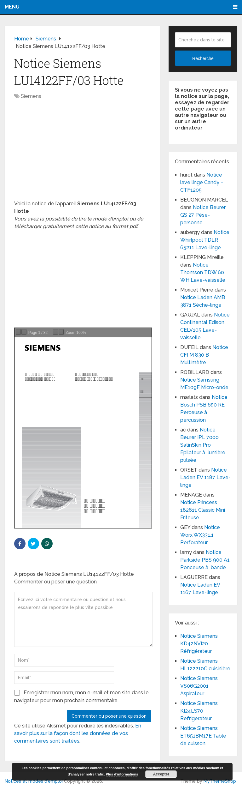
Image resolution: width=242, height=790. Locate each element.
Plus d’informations (122, 774)
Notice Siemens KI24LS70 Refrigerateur (199, 710)
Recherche (203, 58)
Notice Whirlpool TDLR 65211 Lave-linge (204, 239)
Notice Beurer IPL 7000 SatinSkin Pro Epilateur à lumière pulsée (202, 445)
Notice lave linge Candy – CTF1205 (201, 182)
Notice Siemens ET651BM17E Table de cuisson (203, 735)
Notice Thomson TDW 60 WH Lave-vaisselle (202, 272)
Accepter (161, 774)
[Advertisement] (82, 153)
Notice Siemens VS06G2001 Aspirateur (199, 686)
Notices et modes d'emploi (34, 781)
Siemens (31, 96)
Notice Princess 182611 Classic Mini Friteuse (202, 510)
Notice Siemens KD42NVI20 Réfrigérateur (199, 643)
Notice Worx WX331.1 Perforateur (200, 535)
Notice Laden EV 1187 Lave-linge (205, 477)
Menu (12, 7)
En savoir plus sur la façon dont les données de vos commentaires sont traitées (77, 733)
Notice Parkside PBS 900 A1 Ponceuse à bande (205, 559)
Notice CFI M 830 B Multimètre (204, 354)
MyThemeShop (220, 781)
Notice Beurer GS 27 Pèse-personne (203, 215)
